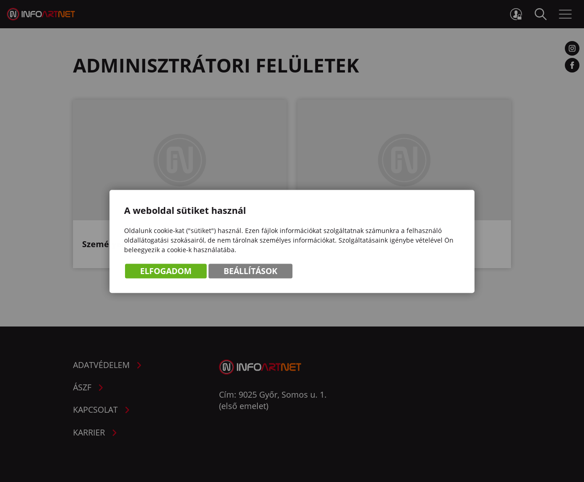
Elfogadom (166, 271)
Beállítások (250, 271)
